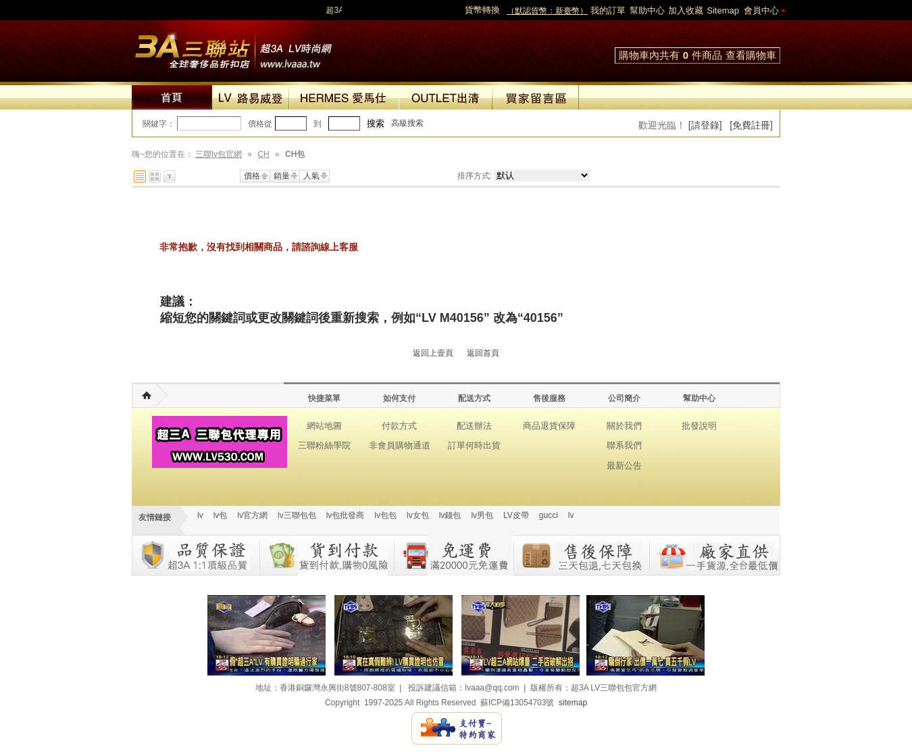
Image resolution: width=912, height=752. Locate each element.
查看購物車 (751, 55)
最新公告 (624, 466)
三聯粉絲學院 (324, 445)
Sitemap (723, 10)
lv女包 (418, 515)
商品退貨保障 (549, 426)
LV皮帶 (516, 515)
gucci (548, 515)
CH (263, 154)
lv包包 (385, 515)
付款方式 (399, 426)
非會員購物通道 (399, 445)
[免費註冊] (751, 125)
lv (200, 515)
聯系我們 (624, 445)
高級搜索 (407, 123)
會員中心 (761, 10)
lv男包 (482, 515)
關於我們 (624, 426)
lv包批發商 (345, 515)
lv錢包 (450, 515)
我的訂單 (608, 10)
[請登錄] (705, 125)
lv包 (233, 47)
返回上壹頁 (433, 353)
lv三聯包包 (297, 515)
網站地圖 (324, 426)
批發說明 (699, 426)
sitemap (573, 702)
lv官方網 (252, 515)
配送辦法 (474, 426)
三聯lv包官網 (218, 154)
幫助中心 (647, 10)
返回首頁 (483, 353)
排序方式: (474, 176)
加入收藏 (685, 10)
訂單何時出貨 (474, 445)
